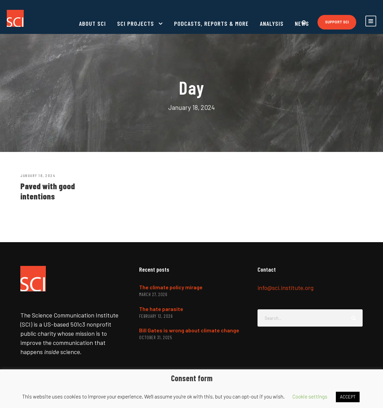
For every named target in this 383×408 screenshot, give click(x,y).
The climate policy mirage (171, 287)
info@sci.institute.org (285, 287)
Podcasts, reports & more (211, 23)
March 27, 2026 (153, 294)
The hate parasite (161, 309)
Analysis (272, 23)
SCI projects (135, 23)
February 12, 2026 (156, 316)
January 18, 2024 (37, 175)
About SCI (92, 23)
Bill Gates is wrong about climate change (189, 330)
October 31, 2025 (155, 337)
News (302, 23)
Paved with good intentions (47, 191)
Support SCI (337, 22)
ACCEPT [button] (348, 397)
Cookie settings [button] (309, 396)
